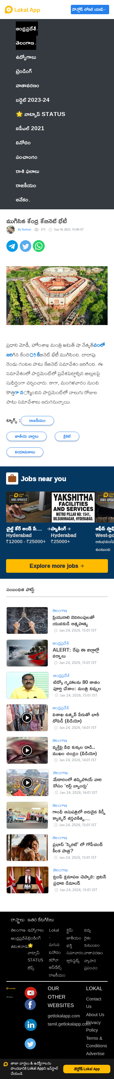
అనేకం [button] (23, 199)
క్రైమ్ (70, 930)
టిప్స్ (31, 968)
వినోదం (55, 952)
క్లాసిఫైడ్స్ (73, 960)
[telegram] (13, 249)
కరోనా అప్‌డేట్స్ (55, 963)
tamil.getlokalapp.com (69, 1024)
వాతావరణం (93, 953)
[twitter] (26, 249)
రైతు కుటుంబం (92, 941)
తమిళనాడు (20, 946)
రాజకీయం (57, 975)
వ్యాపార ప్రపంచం (91, 964)
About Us (95, 1014)
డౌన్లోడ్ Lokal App (87, 1069)
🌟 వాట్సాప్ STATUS (35, 952)
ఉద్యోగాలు (36, 930)
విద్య (87, 930)
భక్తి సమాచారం (75, 949)
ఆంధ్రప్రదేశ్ (26, 28)
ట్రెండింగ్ (34, 938)
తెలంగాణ (25, 42)
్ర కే (34, 354)
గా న (18, 392)
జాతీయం (74, 938)
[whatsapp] (39, 249)
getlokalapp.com (64, 1015)
